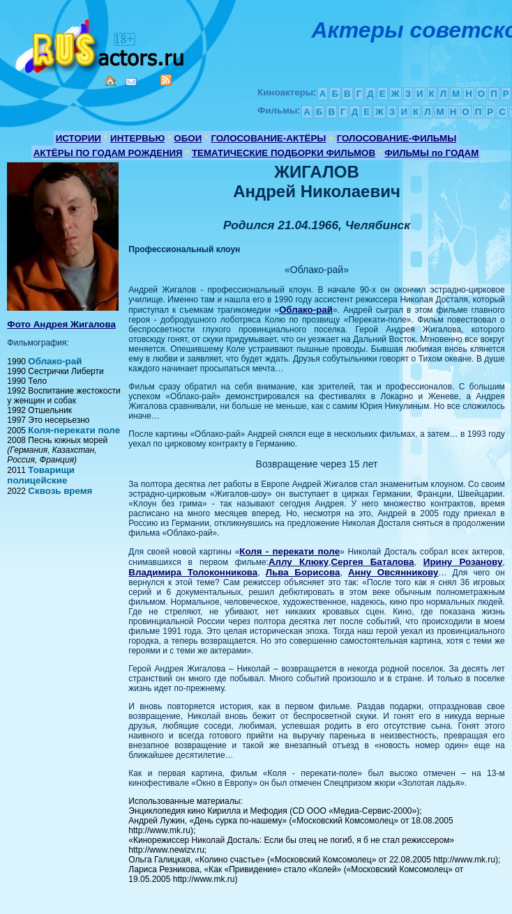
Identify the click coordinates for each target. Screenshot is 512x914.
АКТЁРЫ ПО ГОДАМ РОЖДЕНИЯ (108, 153)
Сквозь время (60, 491)
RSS (166, 80)
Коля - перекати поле (289, 551)
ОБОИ (188, 138)
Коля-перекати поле (74, 430)
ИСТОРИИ (78, 138)
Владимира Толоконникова (192, 572)
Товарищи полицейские (41, 475)
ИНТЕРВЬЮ (137, 138)
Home (110, 81)
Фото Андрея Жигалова (61, 324)
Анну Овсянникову (393, 572)
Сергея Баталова (372, 562)
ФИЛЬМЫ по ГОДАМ (431, 153)
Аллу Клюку (299, 562)
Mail (131, 82)
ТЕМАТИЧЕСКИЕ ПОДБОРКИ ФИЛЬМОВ (283, 153)
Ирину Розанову (463, 562)
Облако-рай (55, 361)
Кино (101, 43)
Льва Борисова (303, 572)
